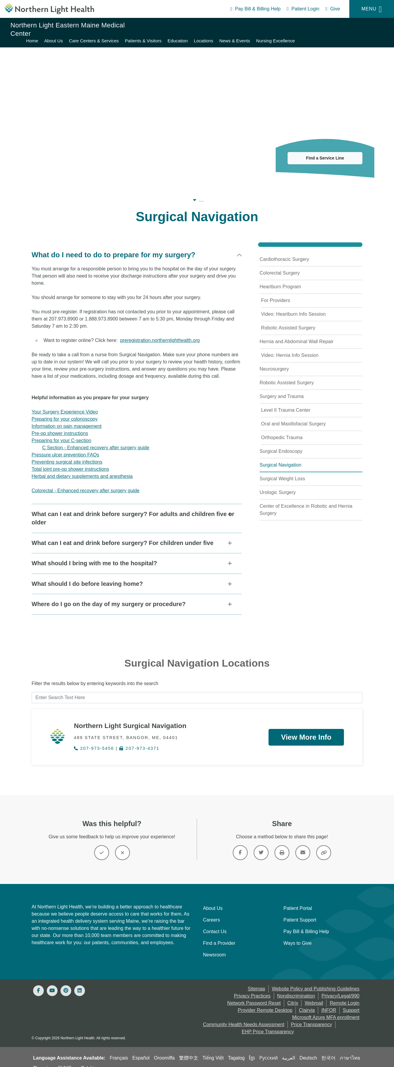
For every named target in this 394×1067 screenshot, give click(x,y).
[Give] (332, 9)
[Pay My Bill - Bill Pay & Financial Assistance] (255, 9)
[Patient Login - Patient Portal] (303, 9)
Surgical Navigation (280, 457)
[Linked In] (79, 981)
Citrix (292, 994)
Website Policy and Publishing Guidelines (315, 979)
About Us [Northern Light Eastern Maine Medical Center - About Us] (187, 25)
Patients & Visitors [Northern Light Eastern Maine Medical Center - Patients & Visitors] (276, 25)
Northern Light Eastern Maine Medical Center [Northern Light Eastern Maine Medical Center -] (148, 192)
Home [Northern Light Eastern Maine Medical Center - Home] (165, 25)
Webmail (314, 994)
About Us (213, 899)
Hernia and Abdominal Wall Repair (296, 334)
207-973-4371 (139, 739)
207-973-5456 (94, 739)
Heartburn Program (280, 279)
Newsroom (214, 945)
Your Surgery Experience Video (65, 404)
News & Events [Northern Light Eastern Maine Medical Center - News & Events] (368, 25)
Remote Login (344, 994)
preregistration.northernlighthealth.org (160, 333)
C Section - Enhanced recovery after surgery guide (95, 440)
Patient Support (299, 910)
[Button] (101, 843)
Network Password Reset (254, 994)
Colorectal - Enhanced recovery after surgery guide (85, 483)
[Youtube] (52, 981)
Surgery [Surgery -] (276, 192)
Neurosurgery (274, 361)
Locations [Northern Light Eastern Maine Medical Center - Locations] (337, 25)
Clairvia (307, 1001)
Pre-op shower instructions (60, 426)
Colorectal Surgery (280, 265)
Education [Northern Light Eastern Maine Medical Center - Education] (311, 25)
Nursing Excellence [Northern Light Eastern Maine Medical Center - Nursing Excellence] (364, 32)
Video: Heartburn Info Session (293, 306)
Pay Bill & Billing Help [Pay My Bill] (306, 922)
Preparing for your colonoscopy (64, 411)
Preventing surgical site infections (67, 454)
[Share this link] (323, 843)
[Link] (240, 843)
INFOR (328, 1001)
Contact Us (215, 922)
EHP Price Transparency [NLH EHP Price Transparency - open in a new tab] (268, 1022)
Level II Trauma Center (286, 402)
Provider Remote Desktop (265, 1001)
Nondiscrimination (296, 986)
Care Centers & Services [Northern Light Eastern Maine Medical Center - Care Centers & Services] (227, 25)
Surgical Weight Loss (282, 471)
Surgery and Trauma (282, 389)
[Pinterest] (66, 981)
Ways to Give (297, 934)
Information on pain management (67, 419)
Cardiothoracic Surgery (284, 252)
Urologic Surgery (278, 485)
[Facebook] (38, 981)
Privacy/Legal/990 (340, 986)
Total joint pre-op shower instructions (70, 461)
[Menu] (372, 9)
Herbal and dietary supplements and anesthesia (82, 469)
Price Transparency (311, 1015)
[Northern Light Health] (49, 9)
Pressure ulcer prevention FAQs (65, 447)
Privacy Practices (252, 986)
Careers (211, 910)
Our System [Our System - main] (78, 192)
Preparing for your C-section (61, 433)
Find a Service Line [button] (325, 150)
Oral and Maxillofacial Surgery (293, 416)
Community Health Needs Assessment (243, 1015)
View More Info (306, 728)
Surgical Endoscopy (281, 444)
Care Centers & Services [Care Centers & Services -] (233, 192)
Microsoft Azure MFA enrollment (325, 1008)
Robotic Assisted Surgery (288, 320)
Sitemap (256, 979)
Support (351, 1001)
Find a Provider (219, 934)
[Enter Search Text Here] (197, 688)
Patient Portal (297, 899)
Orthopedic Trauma (282, 430)
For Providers (275, 293)
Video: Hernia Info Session (289, 348)
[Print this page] (281, 843)
